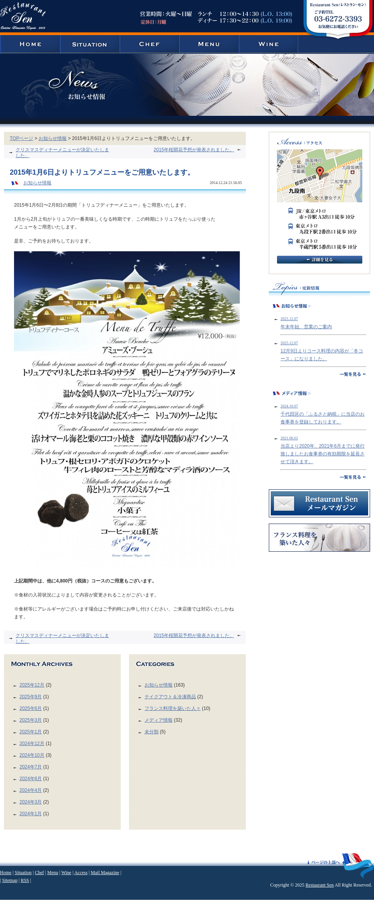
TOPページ (21, 138)
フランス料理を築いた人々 (173, 708)
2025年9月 (30, 696)
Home (5, 872)
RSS (25, 880)
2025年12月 (31, 685)
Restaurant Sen (319, 885)
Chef (39, 872)
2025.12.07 (289, 319)
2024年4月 (30, 790)
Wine (66, 872)
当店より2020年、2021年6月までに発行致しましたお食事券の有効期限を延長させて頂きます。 (322, 453)
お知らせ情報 (53, 138)
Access (81, 872)
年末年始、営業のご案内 (306, 326)
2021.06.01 (289, 438)
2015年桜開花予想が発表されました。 (193, 149)
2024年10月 (31, 755)
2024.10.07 (289, 406)
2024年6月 (30, 778)
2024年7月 (30, 767)
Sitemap (9, 880)
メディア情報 (159, 720)
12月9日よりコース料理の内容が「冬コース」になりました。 (321, 354)
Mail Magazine (105, 872)
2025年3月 (30, 720)
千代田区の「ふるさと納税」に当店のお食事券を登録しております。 (322, 418)
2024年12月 (31, 743)
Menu (52, 872)
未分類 (152, 732)
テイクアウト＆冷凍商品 (170, 696)
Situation (23, 872)
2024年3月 (30, 802)
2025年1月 (30, 732)
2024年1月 (30, 813)
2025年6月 (30, 708)
